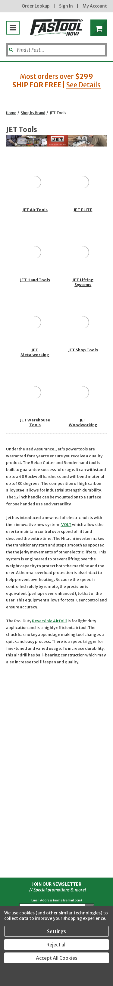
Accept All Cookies (56, 958)
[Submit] (10, 47)
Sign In (66, 6)
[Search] (56, 49)
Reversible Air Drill (49, 621)
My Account (95, 6)
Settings (56, 931)
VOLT (66, 524)
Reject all (56, 945)
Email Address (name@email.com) (56, 900)
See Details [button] (83, 85)
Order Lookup (35, 6)
